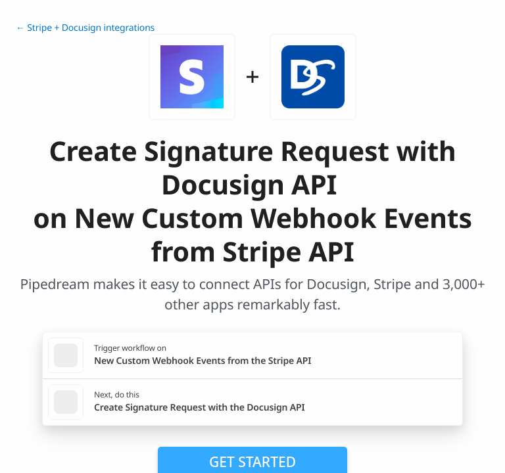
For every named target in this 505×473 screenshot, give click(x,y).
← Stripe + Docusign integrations (85, 28)
